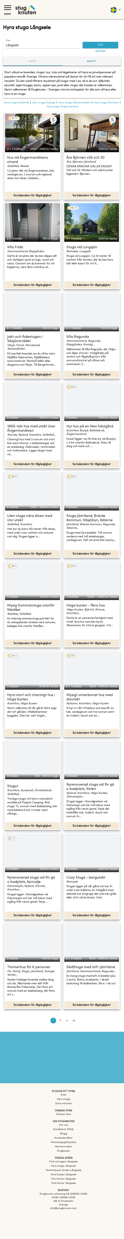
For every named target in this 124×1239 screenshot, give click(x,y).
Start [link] (63, 1095)
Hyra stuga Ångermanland (62, 107)
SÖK (100, 45)
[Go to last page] (74, 1020)
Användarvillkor (63, 1138)
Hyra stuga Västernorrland (75, 103)
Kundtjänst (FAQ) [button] (63, 1129)
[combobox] (40, 45)
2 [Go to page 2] (60, 1020)
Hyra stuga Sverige (43, 103)
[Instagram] (63, 1218)
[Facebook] (63, 1213)
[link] (63, 1162)
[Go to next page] (67, 1020)
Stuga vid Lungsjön (81, 247)
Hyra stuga (63, 1099)
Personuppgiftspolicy (63, 1142)
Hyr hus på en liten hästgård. (90, 426)
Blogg (63, 1134)
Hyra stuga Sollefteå (16, 103)
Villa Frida (15, 247)
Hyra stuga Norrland (106, 103)
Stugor (12, 786)
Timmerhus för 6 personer (28, 967)
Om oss (63, 1125)
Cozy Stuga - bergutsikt (85, 877)
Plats (8, 40)
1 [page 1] (53, 1020)
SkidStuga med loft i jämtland (90, 967)
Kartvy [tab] (91, 61)
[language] (115, 9)
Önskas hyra (63, 1114)
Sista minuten (63, 1103)
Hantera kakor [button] (63, 1146)
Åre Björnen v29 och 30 (85, 158)
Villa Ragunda (77, 337)
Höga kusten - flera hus (85, 605)
